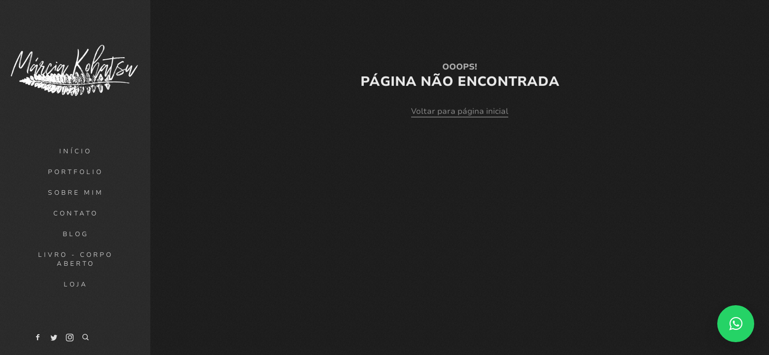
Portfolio (75, 172)
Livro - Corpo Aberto (75, 259)
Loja (76, 284)
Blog (76, 234)
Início (75, 151)
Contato (75, 213)
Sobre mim (76, 192)
